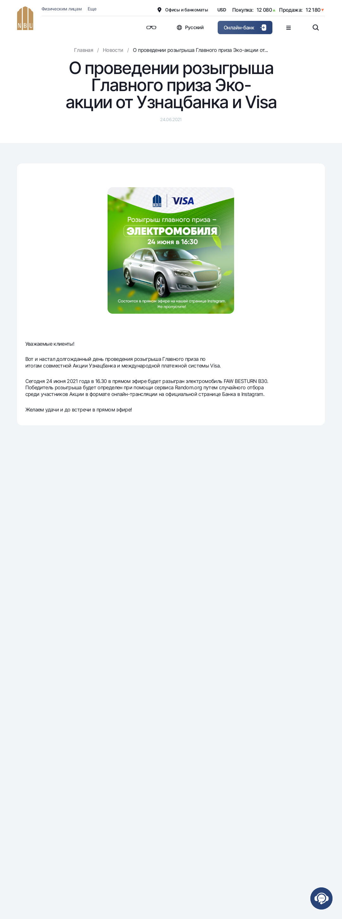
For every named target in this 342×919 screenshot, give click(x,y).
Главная (83, 50)
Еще (92, 8)
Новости (113, 50)
